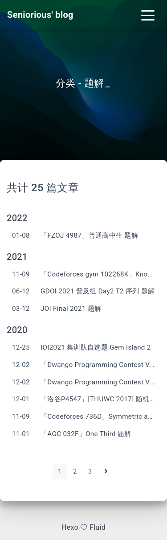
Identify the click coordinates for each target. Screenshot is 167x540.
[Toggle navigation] (148, 14)
